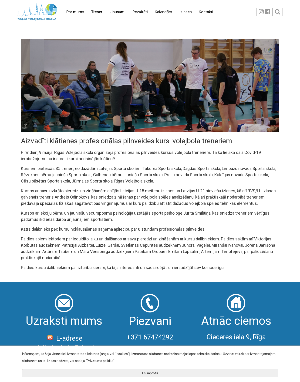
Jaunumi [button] (117, 12)
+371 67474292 (150, 337)
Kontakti (206, 12)
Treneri (97, 12)
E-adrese (63, 338)
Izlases (185, 12)
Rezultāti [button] (140, 12)
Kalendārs (163, 12)
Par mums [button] (75, 12)
